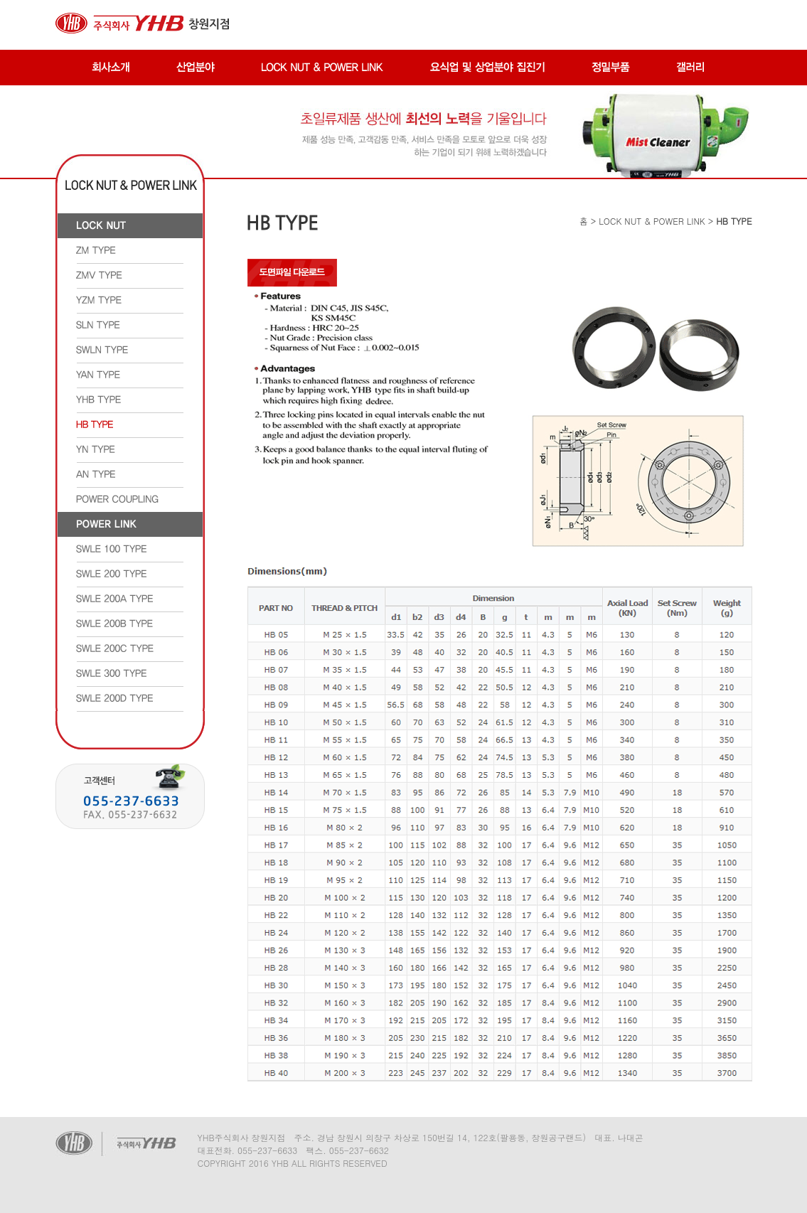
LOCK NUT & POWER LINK (652, 221)
